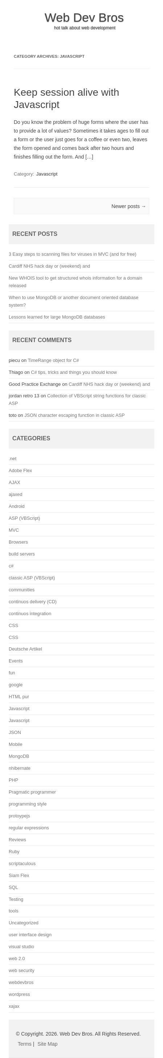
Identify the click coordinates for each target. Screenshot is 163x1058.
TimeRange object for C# (53, 360)
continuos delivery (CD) (33, 601)
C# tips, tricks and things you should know (74, 372)
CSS (13, 625)
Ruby (14, 851)
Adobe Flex (20, 470)
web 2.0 (17, 958)
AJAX (14, 482)
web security (21, 970)
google (15, 684)
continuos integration (30, 613)
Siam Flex (19, 875)
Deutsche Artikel (25, 649)
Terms (25, 1044)
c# (11, 566)
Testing (16, 899)
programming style (28, 804)
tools (13, 911)
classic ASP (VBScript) (32, 577)
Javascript (47, 174)
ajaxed (15, 494)
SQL (13, 887)
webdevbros (21, 982)
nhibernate (19, 768)
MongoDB (19, 756)
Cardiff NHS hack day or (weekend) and (49, 266)
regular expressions (29, 827)
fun (12, 672)
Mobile (15, 744)
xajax (14, 1006)
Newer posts (129, 206)
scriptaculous (22, 863)
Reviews (17, 839)
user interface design (30, 934)
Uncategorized (23, 922)
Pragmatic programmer (32, 792)
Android (17, 506)
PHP (13, 780)
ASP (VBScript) (24, 518)
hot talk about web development (84, 27)
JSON (15, 732)
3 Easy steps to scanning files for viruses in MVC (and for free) (72, 254)
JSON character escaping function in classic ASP (74, 415)
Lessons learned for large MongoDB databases (57, 317)
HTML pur (19, 696)
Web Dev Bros (84, 17)
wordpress (19, 994)
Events (16, 661)
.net (12, 458)
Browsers (18, 542)
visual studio (21, 946)
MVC (14, 530)
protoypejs (19, 816)
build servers (22, 554)
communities (21, 589)
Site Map (48, 1044)
